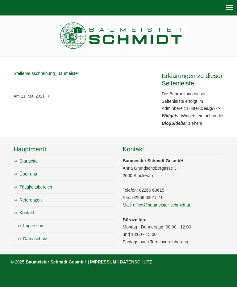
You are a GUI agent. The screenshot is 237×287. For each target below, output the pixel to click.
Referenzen (30, 200)
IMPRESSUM (103, 261)
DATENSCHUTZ (136, 261)
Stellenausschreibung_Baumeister (46, 73)
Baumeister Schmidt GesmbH (122, 35)
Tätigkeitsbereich (35, 187)
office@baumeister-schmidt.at (161, 204)
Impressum (33, 225)
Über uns (28, 174)
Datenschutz (35, 238)
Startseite (28, 161)
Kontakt (26, 212)
